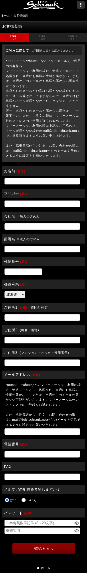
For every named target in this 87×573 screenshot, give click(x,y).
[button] (81, 5)
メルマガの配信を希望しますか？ (32, 489)
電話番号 (11, 444)
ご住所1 (11, 307)
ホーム (43, 568)
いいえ (32, 500)
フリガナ (11, 194)
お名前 (9, 171)
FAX (8, 467)
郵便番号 (11, 262)
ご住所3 (11, 353)
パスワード (13, 513)
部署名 (9, 239)
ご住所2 (11, 330)
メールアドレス (17, 375)
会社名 (9, 216)
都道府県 (11, 284)
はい (13, 500)
